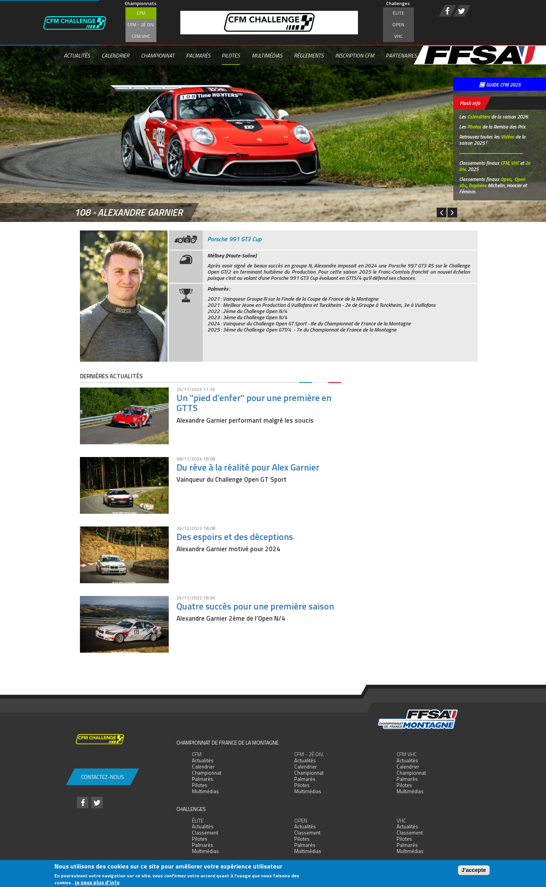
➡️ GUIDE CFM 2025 (500, 84)
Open (398, 24)
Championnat (158, 55)
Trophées (477, 185)
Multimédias (267, 55)
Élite (398, 13)
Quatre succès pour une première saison (255, 606)
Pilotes (231, 55)
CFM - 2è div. (141, 24)
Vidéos (507, 136)
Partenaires (401, 55)
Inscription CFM (354, 55)
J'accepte (473, 870)
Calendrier (115, 55)
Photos (474, 126)
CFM (141, 13)
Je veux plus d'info (97, 882)
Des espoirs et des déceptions (234, 536)
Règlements (309, 55)
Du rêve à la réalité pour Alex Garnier (247, 467)
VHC (398, 36)
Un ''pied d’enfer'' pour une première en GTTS (253, 403)
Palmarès (198, 55)
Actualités (77, 55)
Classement (205, 832)
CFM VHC (141, 36)
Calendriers (478, 116)
